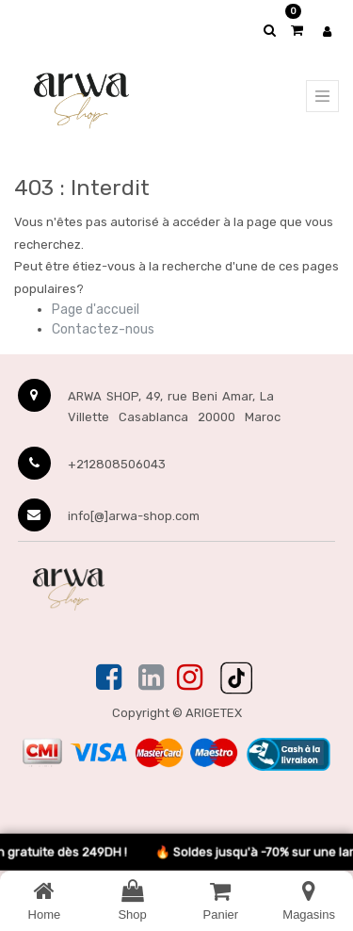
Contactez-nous (103, 329)
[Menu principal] (322, 96)
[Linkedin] (151, 678)
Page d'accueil (95, 310)
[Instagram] (189, 678)
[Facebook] (110, 678)
